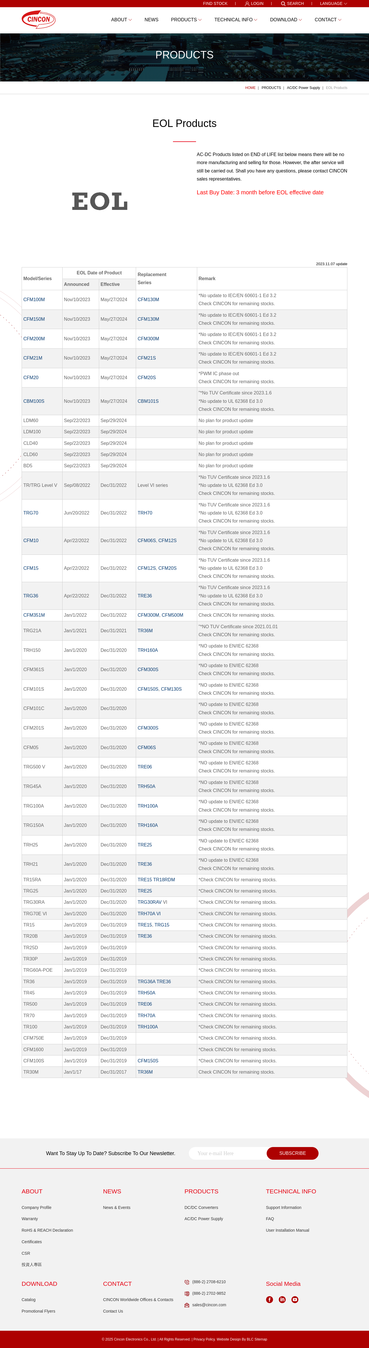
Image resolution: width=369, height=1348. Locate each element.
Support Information (284, 1207)
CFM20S (147, 377)
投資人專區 (32, 1264)
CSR (26, 1253)
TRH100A (148, 806)
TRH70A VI (149, 913)
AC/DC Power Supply (303, 88)
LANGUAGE (333, 3)
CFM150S (148, 689)
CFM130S (171, 689)
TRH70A (146, 1015)
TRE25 (145, 844)
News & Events (117, 1207)
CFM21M (32, 358)
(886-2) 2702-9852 (205, 1293)
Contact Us (113, 1311)
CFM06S (147, 540)
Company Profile (37, 1207)
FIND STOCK (215, 3)
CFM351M (34, 615)
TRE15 (145, 879)
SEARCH (292, 3)
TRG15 (162, 924)
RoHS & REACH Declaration (47, 1230)
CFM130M (148, 299)
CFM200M (34, 338)
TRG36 (30, 595)
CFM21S (147, 358)
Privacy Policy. (204, 1339)
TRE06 (145, 766)
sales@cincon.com (205, 1305)
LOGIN (254, 3)
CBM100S (33, 401)
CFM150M (34, 319)
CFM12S (167, 540)
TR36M (145, 630)
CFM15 (30, 568)
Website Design (229, 1339)
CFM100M (34, 299)
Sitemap (261, 1339)
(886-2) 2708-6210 (205, 1282)
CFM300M (148, 338)
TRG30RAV (149, 902)
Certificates (32, 1241)
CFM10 (30, 540)
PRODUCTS (271, 88)
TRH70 (145, 512)
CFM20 (30, 377)
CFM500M (172, 615)
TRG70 (30, 512)
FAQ (270, 1218)
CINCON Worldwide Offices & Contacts (138, 1299)
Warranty (30, 1218)
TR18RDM (164, 879)
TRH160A (148, 650)
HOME (250, 88)
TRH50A (146, 786)
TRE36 (145, 595)
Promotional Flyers (38, 1311)
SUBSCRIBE (292, 1153)
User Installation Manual (287, 1230)
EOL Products (336, 88)
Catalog (28, 1299)
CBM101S (148, 401)
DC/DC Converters (201, 1207)
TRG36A (146, 981)
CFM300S (148, 669)
